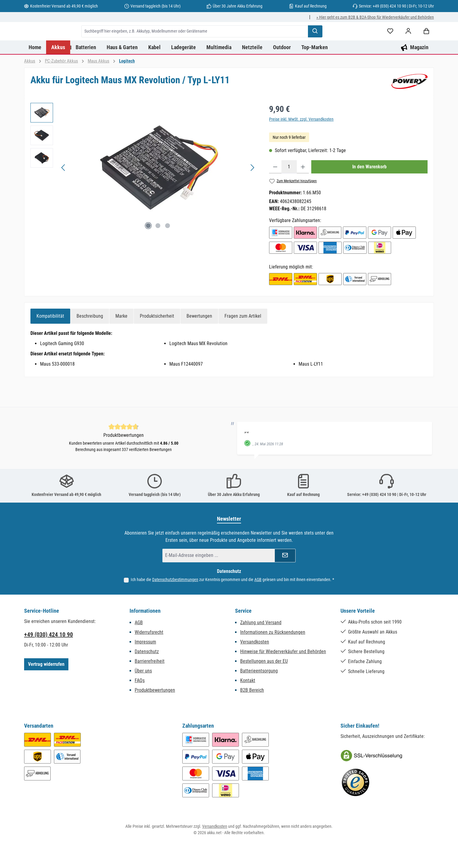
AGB (258, 579)
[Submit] (285, 555)
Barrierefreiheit (150, 661)
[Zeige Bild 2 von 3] (157, 249)
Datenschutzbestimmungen (175, 579)
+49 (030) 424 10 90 (48, 634)
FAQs (140, 680)
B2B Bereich (252, 690)
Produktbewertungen (155, 690)
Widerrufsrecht (149, 632)
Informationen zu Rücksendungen (272, 632)
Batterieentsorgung (259, 671)
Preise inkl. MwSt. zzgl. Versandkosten (301, 143)
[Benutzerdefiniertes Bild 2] (355, 782)
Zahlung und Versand (260, 622)
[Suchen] (346, 43)
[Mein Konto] (408, 43)
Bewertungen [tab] (199, 340)
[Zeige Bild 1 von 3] (148, 249)
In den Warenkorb (369, 190)
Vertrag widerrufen (46, 664)
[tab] (50, 340)
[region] (143, 191)
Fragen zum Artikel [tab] (242, 340)
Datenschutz (147, 651)
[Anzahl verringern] (275, 190)
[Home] (35, 71)
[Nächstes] (252, 191)
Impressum (145, 642)
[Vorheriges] (63, 191)
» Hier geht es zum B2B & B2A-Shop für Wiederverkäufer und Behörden (375, 17)
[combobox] (225, 43)
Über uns (143, 671)
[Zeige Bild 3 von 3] (167, 249)
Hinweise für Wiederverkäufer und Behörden (283, 651)
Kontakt (247, 680)
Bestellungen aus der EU (264, 661)
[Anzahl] (289, 190)
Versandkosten (254, 642)
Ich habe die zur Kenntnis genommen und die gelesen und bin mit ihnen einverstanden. (232, 579)
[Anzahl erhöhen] (303, 190)
